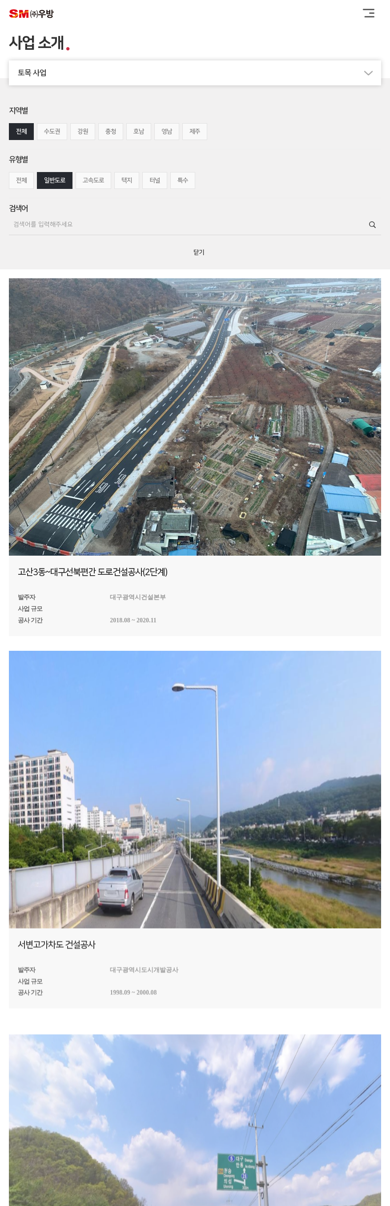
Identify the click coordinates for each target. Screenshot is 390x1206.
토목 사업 (199, 72)
